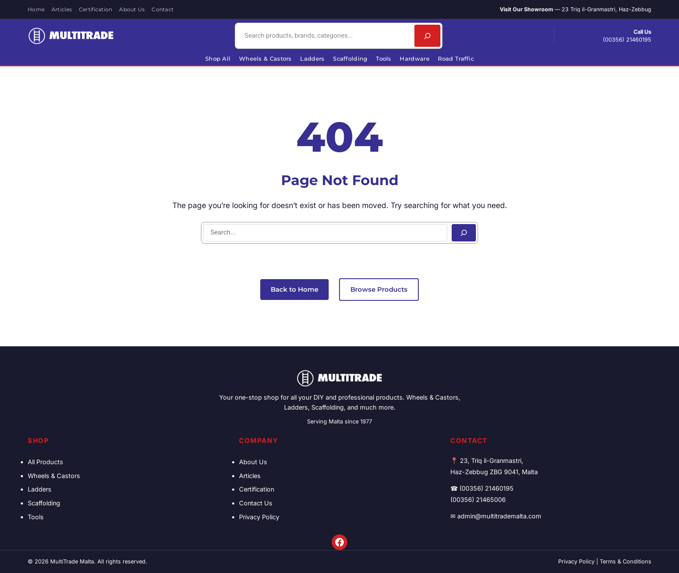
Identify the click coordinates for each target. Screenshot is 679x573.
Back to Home (294, 289)
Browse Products (378, 289)
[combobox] (323, 36)
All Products (45, 462)
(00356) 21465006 (478, 499)
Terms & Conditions (625, 561)
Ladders (40, 489)
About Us (253, 462)
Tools (36, 517)
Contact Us (255, 503)
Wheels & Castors (54, 475)
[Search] (427, 36)
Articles (250, 475)
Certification (256, 489)
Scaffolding (44, 503)
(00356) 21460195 (627, 39)
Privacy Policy (259, 517)
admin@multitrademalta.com (499, 516)
